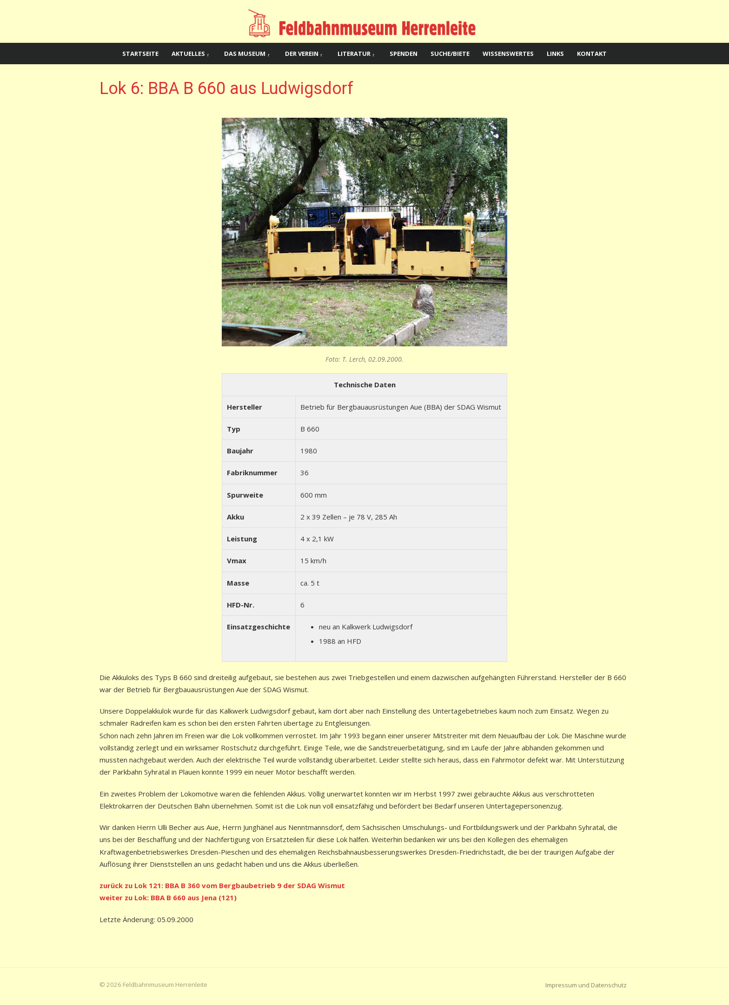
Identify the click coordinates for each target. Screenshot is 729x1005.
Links (555, 53)
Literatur (354, 53)
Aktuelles (188, 53)
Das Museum (244, 53)
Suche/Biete (450, 53)
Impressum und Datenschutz (586, 985)
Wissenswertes (508, 53)
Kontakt (592, 53)
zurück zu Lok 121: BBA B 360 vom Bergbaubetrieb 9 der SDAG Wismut (222, 885)
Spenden (404, 53)
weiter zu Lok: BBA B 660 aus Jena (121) (168, 897)
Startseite (140, 53)
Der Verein (301, 53)
